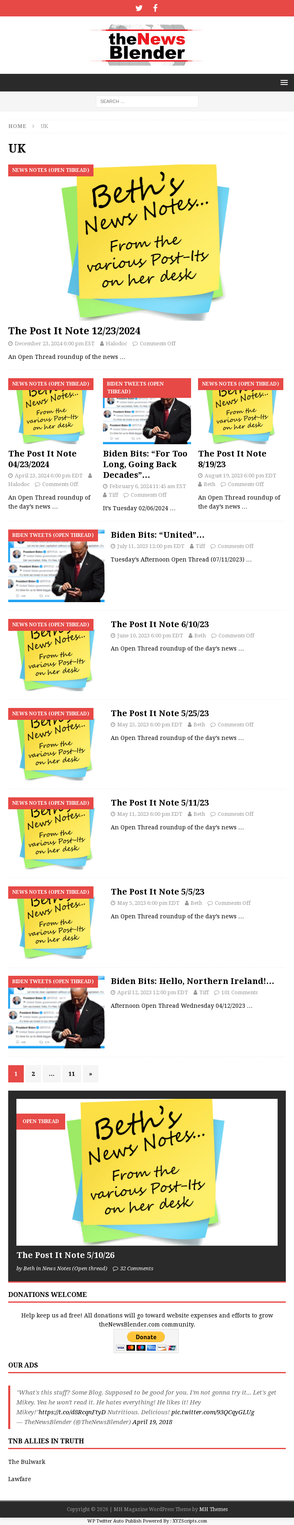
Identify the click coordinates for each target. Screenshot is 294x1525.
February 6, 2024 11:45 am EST (147, 486)
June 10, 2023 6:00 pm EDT (150, 635)
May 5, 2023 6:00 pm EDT (148, 903)
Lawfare (19, 1479)
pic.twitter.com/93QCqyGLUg (212, 1412)
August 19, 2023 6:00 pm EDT (240, 476)
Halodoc (116, 343)
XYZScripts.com (190, 1521)
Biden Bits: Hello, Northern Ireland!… (192, 981)
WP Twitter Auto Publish (114, 1521)
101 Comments (239, 992)
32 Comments (136, 1268)
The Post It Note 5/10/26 (65, 1255)
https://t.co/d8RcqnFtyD (72, 1412)
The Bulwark (26, 1462)
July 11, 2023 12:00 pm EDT (151, 546)
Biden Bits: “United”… (158, 535)
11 (71, 1074)
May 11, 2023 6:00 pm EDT (149, 814)
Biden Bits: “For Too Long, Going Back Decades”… (145, 464)
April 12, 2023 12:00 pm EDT (152, 992)
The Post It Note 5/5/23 (157, 892)
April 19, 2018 (152, 1422)
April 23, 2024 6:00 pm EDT (49, 476)
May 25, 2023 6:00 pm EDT (149, 724)
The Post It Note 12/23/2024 (74, 331)
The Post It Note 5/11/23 (160, 803)
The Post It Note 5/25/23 (160, 713)
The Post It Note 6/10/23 (160, 624)
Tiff (113, 495)
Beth (209, 484)
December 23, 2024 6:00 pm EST (55, 343)
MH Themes (213, 1509)
